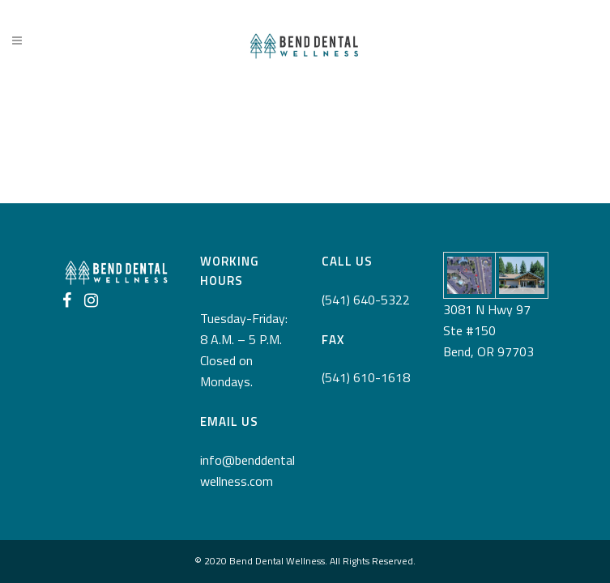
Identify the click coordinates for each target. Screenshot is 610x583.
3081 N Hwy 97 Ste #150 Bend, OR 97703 (488, 330)
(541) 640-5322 (366, 299)
